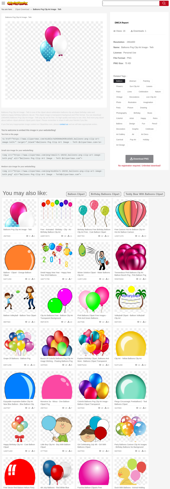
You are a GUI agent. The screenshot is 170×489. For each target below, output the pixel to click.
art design (120, 145)
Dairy (24, 476)
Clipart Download (22, 9)
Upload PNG (158, 483)
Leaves (30, 460)
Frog (85, 464)
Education (62, 472)
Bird (26, 464)
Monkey (112, 464)
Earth (50, 460)
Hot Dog (128, 476)
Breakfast (17, 476)
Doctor (59, 468)
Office (115, 472)
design (132, 124)
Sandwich (63, 476)
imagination (148, 102)
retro (155, 118)
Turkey (142, 464)
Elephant (73, 464)
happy (143, 118)
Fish (79, 464)
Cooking (120, 476)
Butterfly (32, 464)
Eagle (66, 464)
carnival (119, 140)
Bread (113, 476)
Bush (116, 460)
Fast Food (44, 476)
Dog (55, 464)
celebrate (150, 129)
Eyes (69, 468)
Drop (128, 460)
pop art (133, 140)
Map (79, 472)
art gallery (120, 134)
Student (18, 472)
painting (146, 81)
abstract (132, 81)
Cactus (37, 460)
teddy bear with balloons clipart (144, 194)
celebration (143, 92)
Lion (105, 464)
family (34, 468)
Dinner (95, 476)
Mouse (118, 464)
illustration (132, 102)
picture (130, 108)
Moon (89, 460)
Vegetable (80, 476)
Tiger (137, 464)
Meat (56, 476)
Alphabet (122, 472)
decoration (120, 129)
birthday (137, 113)
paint (118, 92)
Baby (22, 468)
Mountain (103, 460)
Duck (60, 464)
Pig (124, 464)
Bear (21, 464)
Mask (17, 468)
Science (102, 472)
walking (75, 468)
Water (111, 460)
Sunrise (96, 460)
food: (9, 476)
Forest (133, 460)
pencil (154, 124)
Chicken (44, 464)
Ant (16, 464)
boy (97, 468)
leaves (149, 86)
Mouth (109, 468)
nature (158, 92)
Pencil (55, 472)
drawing (143, 108)
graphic (135, 129)
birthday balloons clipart (105, 194)
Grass (75, 460)
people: (10, 468)
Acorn (17, 460)
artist (131, 118)
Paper (109, 472)
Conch (44, 460)
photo (118, 102)
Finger (120, 468)
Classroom (39, 472)
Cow (50, 464)
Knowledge (87, 472)
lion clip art (151, 97)
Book (32, 472)
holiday (146, 140)
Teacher (25, 472)
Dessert (30, 476)
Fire (55, 460)
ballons (119, 124)
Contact (140, 483)
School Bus (72, 472)
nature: (10, 460)
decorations (134, 97)
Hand (126, 468)
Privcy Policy (130, 483)
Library (95, 472)
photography (121, 113)
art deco (144, 134)
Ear (64, 468)
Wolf (148, 464)
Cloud (122, 460)
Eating (107, 476)
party (118, 108)
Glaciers (68, 460)
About (113, 483)
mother (40, 468)
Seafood (72, 476)
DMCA (148, 483)
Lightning (82, 460)
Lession (138, 472)
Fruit (51, 476)
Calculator (130, 472)
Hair (87, 468)
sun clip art (134, 86)
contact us (64, 124)
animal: (10, 464)
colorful (119, 118)
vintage (119, 97)
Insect (100, 464)
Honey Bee (92, 464)
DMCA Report (121, 23)
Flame (61, 460)
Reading (48, 472)
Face (114, 468)
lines (129, 92)
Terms (120, 483)
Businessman (50, 468)
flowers (119, 86)
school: (10, 472)
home (82, 468)
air (133, 134)
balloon (119, 81)
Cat (38, 464)
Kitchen (88, 476)
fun (143, 124)
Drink (37, 476)
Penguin (130, 464)
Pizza (101, 476)
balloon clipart (76, 194)
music (149, 113)
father (102, 468)
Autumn (23, 460)
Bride (28, 468)
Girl (92, 468)
